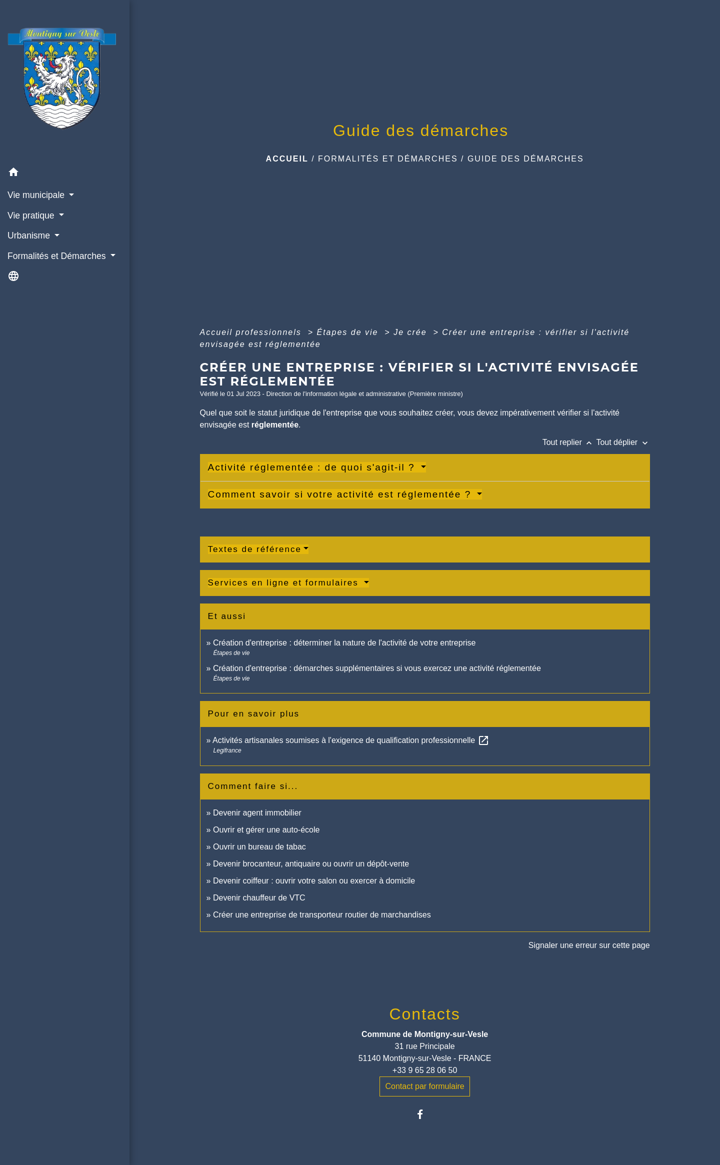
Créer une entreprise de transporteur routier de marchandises (322, 914)
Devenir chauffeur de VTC (259, 898)
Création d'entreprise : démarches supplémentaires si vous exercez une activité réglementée (377, 668)
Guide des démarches (526, 158)
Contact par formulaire (424, 1086)
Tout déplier (623, 442)
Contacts (424, 1014)
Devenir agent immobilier (257, 812)
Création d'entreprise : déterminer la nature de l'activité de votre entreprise (344, 642)
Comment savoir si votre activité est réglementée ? (341, 494)
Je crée (412, 332)
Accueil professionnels (252, 332)
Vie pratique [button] (32, 215)
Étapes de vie (348, 332)
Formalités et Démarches (388, 158)
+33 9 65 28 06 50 (424, 1070)
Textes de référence (255, 549)
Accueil (287, 158)
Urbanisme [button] (30, 235)
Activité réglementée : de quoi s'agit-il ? (313, 467)
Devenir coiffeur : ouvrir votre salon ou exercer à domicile (314, 880)
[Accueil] (65, 82)
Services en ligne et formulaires (285, 583)
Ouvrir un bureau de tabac (259, 846)
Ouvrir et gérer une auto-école (266, 830)
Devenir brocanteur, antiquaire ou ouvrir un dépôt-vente (311, 864)
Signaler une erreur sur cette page (589, 945)
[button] (65, 173)
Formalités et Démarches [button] (58, 256)
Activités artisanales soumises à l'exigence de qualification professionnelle (351, 740)
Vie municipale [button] (37, 195)
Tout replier (569, 442)
